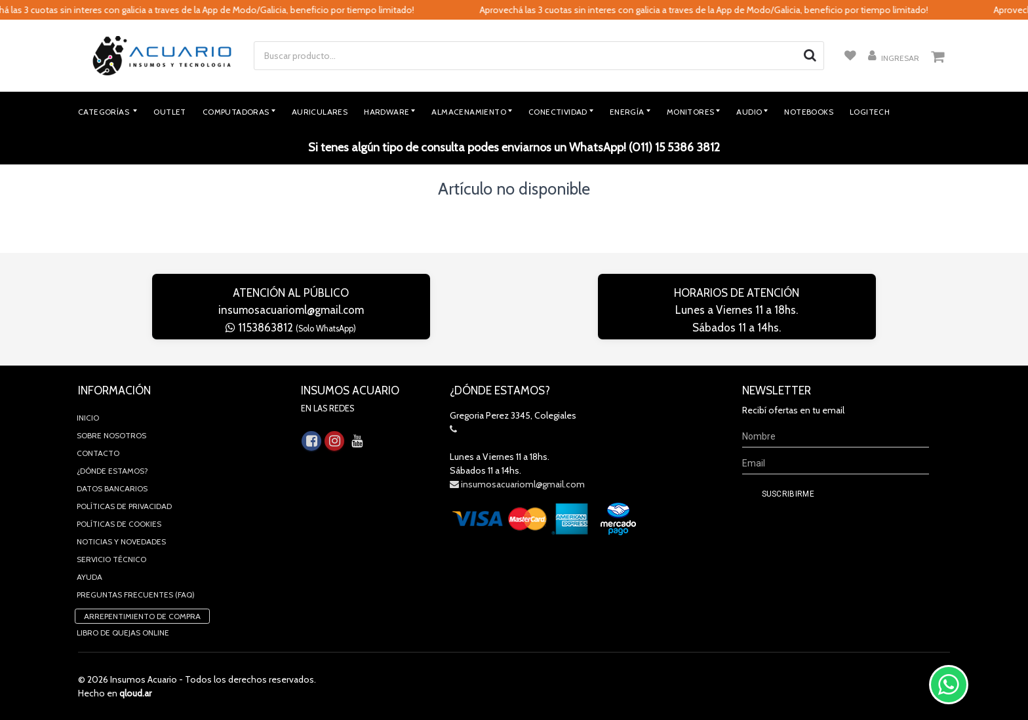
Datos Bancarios (112, 488)
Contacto (98, 453)
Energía (627, 112)
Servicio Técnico (111, 559)
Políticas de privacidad (124, 506)
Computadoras (236, 112)
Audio (749, 112)
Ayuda (89, 577)
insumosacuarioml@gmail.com (291, 309)
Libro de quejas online (123, 632)
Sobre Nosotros (111, 435)
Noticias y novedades (121, 541)
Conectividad (557, 112)
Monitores (691, 112)
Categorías (104, 112)
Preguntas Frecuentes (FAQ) (136, 594)
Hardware (386, 112)
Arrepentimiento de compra (142, 616)
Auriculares (319, 112)
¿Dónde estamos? (112, 471)
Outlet (169, 112)
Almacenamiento (468, 112)
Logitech (870, 112)
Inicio (88, 418)
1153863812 (291, 327)
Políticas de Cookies (119, 524)
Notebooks (808, 112)
